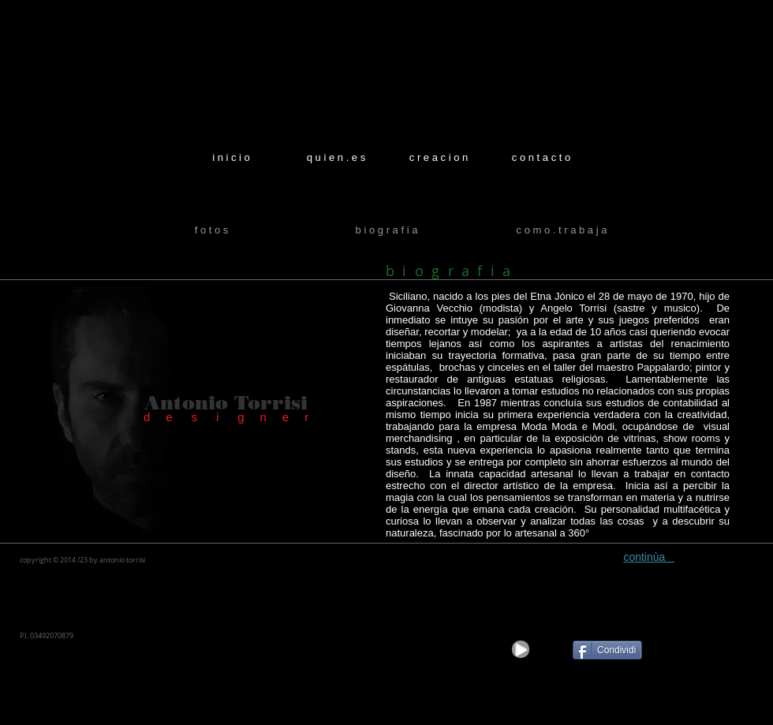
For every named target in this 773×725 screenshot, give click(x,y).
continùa (648, 557)
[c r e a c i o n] (439, 158)
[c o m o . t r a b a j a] (561, 231)
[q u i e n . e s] (336, 158)
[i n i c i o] (231, 158)
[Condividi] (607, 650)
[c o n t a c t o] (541, 158)
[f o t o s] (211, 231)
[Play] (520, 649)
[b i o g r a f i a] (386, 231)
